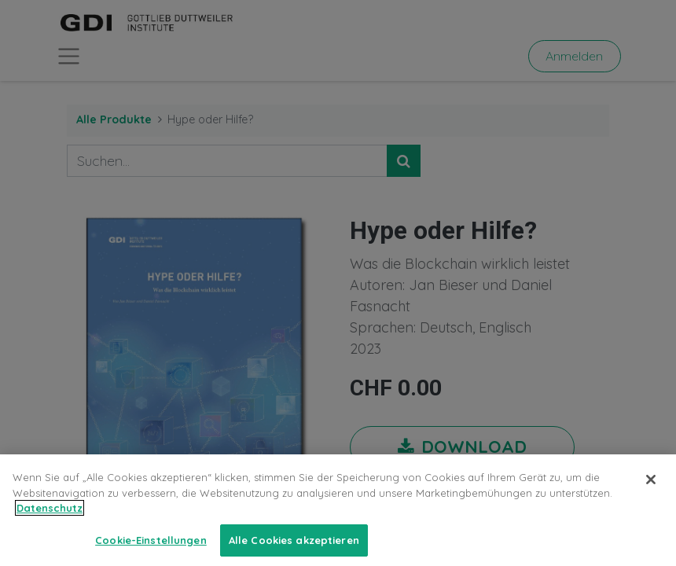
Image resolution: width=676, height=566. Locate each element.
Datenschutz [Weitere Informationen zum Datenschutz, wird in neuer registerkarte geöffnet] (50, 522)
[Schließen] (651, 494)
